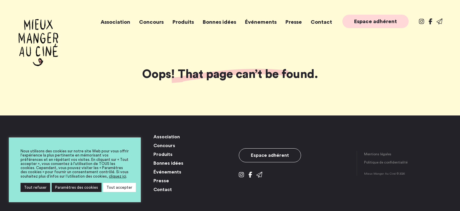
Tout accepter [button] (119, 187)
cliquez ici (117, 176)
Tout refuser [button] (35, 187)
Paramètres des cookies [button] (76, 187)
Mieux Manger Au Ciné (38, 42)
